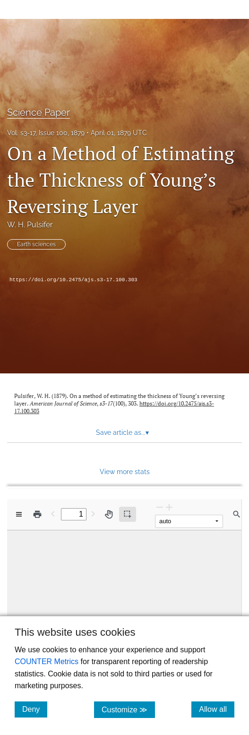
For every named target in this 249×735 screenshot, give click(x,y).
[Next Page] (93, 513)
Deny (34, 709)
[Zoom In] (169, 507)
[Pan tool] (108, 514)
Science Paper (38, 112)
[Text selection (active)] (127, 514)
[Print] (37, 514)
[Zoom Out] (159, 507)
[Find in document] (236, 514)
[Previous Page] (53, 513)
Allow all (216, 709)
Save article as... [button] (122, 432)
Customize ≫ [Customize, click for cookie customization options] (128, 709)
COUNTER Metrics (46, 661)
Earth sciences (36, 244)
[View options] (19, 514)
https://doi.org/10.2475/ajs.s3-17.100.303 (73, 280)
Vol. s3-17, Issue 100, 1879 (46, 133)
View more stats (125, 471)
